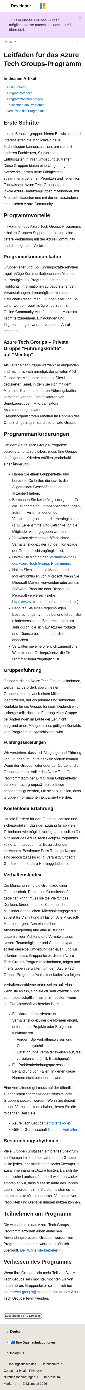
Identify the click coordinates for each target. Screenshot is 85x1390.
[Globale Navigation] (4, 6)
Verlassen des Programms (25, 111)
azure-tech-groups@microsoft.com (31, 1292)
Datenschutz (50, 1364)
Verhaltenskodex (57, 1123)
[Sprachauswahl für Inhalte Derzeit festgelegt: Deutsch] (14, 1331)
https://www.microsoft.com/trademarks (42, 602)
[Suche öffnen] (80, 6)
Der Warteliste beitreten (39, 1250)
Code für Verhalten (63, 1130)
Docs (8, 42)
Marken (9, 1383)
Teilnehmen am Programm (25, 105)
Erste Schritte (16, 87)
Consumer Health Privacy (22, 1370)
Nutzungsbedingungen (19, 1377)
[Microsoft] (43, 6)
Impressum (52, 1377)
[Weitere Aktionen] (77, 42)
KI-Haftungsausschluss (20, 1364)
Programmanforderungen (25, 99)
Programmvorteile (19, 93)
